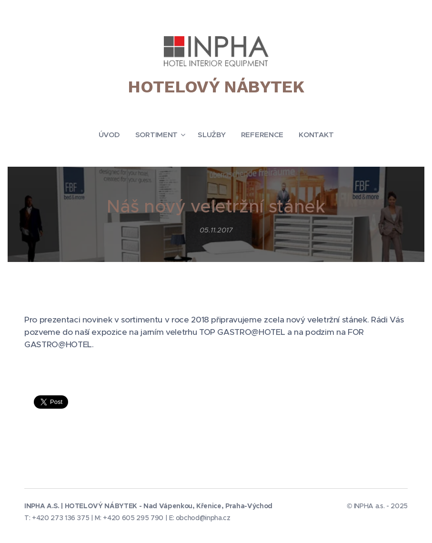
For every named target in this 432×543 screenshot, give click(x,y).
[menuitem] (111, 135)
